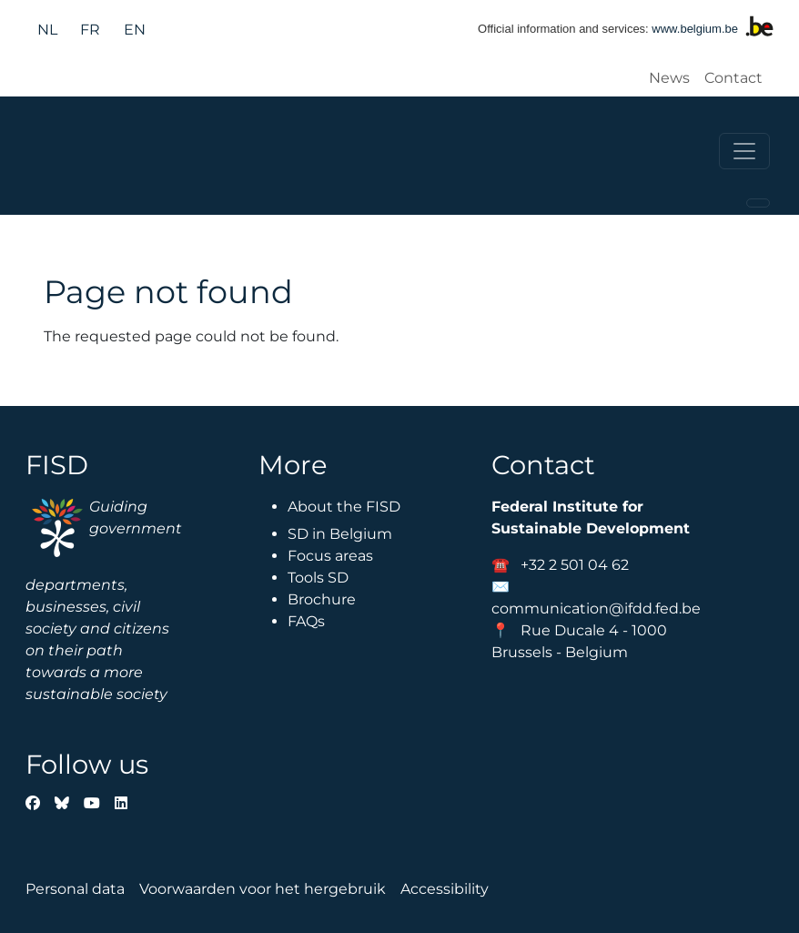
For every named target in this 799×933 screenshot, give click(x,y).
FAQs (306, 621)
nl (47, 29)
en (135, 29)
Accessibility (444, 889)
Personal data (75, 889)
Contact (733, 77)
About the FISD (344, 506)
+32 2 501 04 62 (575, 564)
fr (90, 29)
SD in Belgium (340, 534)
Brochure (322, 599)
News (669, 77)
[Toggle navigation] (744, 151)
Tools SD (318, 577)
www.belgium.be (695, 28)
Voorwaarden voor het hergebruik (262, 889)
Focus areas (330, 555)
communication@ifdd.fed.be (596, 608)
